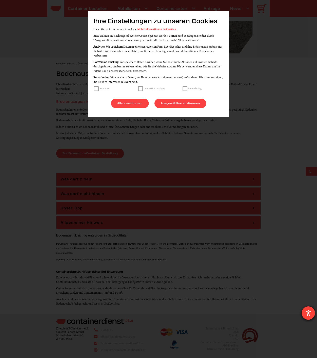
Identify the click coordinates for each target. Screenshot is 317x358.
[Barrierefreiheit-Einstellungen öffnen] (308, 313)
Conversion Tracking (154, 88)
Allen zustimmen (130, 103)
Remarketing (195, 88)
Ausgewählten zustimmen (180, 103)
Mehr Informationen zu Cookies (156, 29)
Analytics (104, 88)
